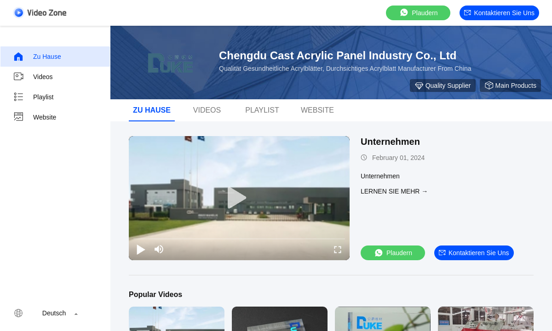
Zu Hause (37, 56)
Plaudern (418, 12)
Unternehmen (390, 142)
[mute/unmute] (159, 249)
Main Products (510, 85)
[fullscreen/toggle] (337, 249)
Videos (33, 76)
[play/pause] (141, 249)
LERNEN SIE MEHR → (394, 191)
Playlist (33, 97)
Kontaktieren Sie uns (499, 13)
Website (34, 117)
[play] (239, 198)
